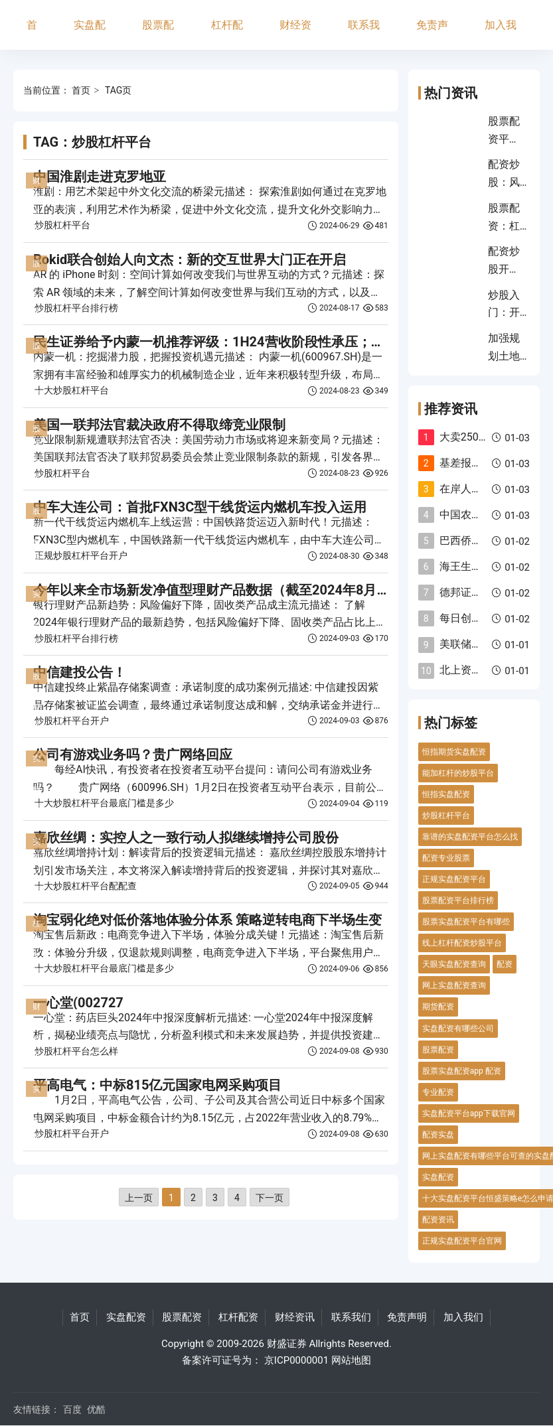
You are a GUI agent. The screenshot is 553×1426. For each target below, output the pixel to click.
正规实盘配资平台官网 (462, 1241)
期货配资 (438, 1006)
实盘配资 (90, 34)
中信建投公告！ (79, 672)
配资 (505, 964)
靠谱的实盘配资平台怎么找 (470, 836)
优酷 (96, 1409)
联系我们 (364, 34)
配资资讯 (438, 1219)
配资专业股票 (446, 858)
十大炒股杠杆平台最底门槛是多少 (104, 803)
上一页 (139, 1197)
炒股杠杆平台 (62, 225)
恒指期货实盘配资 (454, 751)
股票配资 (158, 34)
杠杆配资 (227, 34)
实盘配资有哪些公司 (458, 1028)
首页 (32, 34)
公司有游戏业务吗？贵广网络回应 (132, 754)
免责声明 (432, 34)
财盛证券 (287, 1344)
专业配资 (438, 1092)
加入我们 (500, 34)
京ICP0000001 (296, 1360)
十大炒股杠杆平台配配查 (86, 886)
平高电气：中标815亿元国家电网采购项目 (157, 1085)
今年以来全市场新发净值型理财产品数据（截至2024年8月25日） (225, 590)
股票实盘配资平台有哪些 (466, 921)
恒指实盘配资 (446, 794)
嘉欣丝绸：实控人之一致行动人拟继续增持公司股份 (186, 837)
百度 (72, 1409)
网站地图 (351, 1360)
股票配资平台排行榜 (458, 900)
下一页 (269, 1197)
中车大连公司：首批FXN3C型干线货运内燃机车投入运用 (199, 507)
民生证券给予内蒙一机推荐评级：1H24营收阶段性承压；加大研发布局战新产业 (268, 342)
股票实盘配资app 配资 (461, 1071)
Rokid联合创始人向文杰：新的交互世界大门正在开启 (189, 259)
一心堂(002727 (78, 1003)
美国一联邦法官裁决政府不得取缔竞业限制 (159, 425)
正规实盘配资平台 (454, 879)
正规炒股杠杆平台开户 (81, 555)
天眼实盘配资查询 (454, 964)
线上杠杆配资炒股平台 (462, 943)
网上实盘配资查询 (454, 985)
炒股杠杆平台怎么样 (76, 1051)
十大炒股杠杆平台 (72, 390)
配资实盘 (438, 1134)
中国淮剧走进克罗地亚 (99, 176)
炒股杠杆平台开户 (72, 720)
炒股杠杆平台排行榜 (76, 308)
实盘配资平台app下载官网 (468, 1113)
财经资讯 (295, 34)
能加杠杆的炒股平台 (458, 773)
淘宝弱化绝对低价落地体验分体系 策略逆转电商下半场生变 (207, 920)
